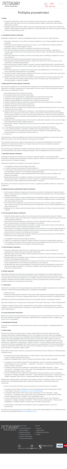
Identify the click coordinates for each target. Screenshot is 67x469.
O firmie (37, 426)
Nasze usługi (22, 426)
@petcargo (34, 448)
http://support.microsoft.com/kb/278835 (30, 391)
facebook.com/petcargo (25, 448)
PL (61, 4)
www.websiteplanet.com (29, 411)
